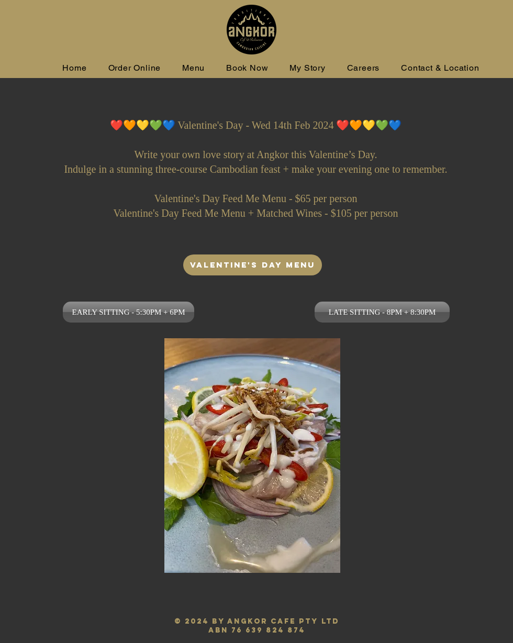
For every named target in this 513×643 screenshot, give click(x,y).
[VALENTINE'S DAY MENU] (252, 264)
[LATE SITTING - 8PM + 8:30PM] (382, 312)
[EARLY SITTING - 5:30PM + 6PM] (128, 312)
